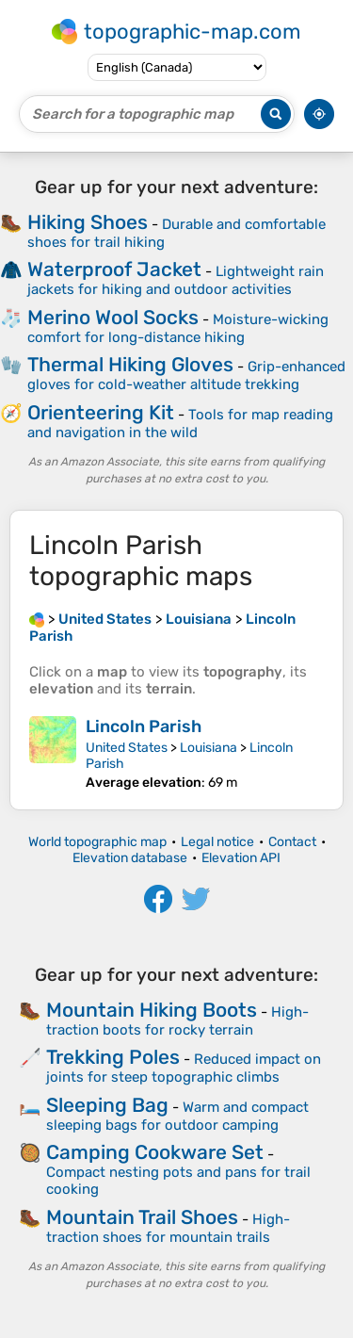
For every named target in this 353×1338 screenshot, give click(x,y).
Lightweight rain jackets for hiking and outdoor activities (175, 280)
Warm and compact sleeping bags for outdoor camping (177, 1116)
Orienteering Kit (100, 412)
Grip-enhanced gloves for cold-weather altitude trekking (186, 375)
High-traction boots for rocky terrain (177, 1021)
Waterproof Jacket (114, 269)
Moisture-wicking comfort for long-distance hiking (178, 328)
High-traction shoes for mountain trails (168, 1228)
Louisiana (208, 748)
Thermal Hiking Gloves (130, 364)
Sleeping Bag (107, 1105)
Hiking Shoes (87, 222)
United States (127, 748)
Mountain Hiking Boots (151, 1009)
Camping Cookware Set (155, 1152)
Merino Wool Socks (113, 317)
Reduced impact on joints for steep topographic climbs (183, 1068)
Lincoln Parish (143, 726)
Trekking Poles (113, 1057)
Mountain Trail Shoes (142, 1217)
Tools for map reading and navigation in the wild (180, 423)
